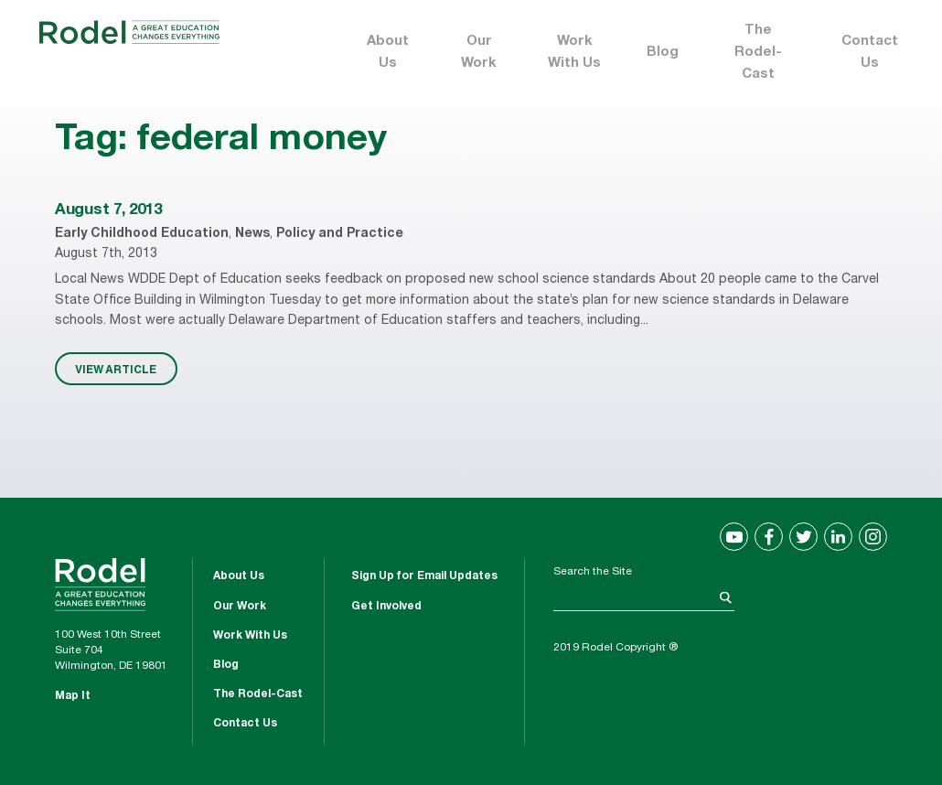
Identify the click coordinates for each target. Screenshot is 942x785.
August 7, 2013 (108, 211)
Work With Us (574, 52)
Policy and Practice (339, 234)
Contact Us (869, 52)
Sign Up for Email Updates (424, 576)
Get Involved (386, 606)
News (252, 234)
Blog (663, 52)
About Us (388, 52)
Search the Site (592, 571)
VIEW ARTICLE (115, 368)
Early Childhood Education (142, 234)
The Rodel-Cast (758, 52)
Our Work (479, 52)
